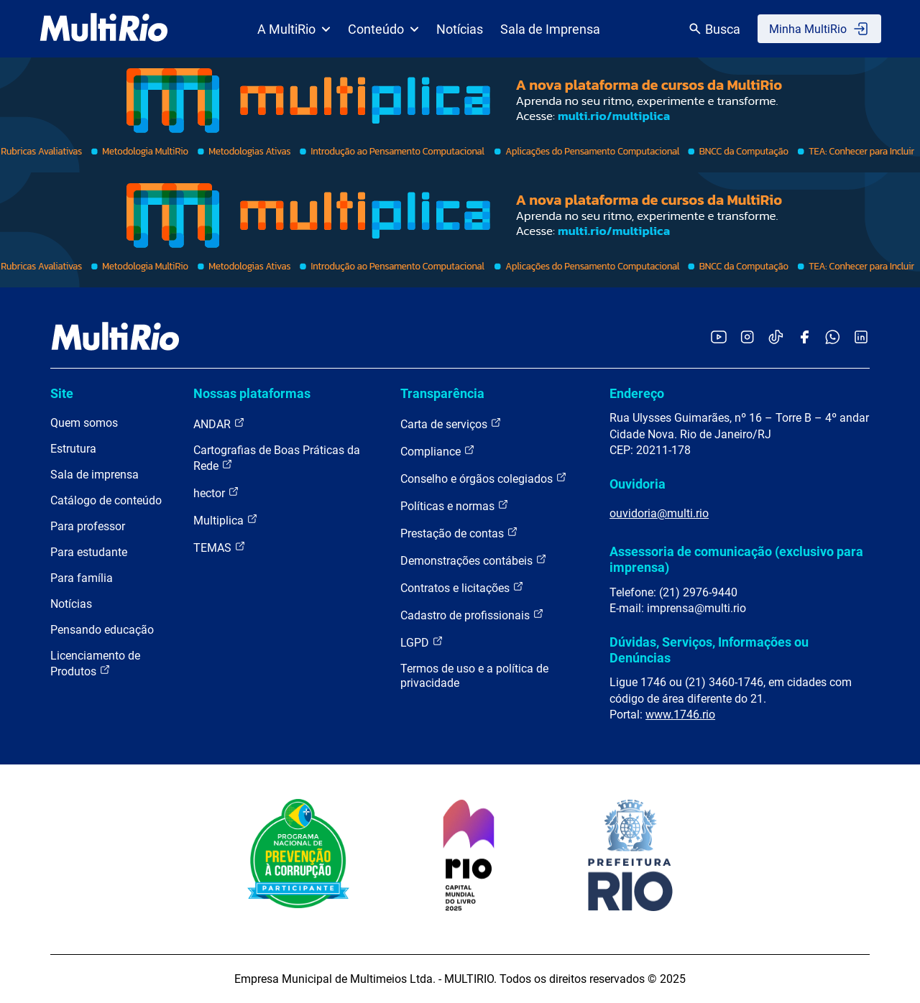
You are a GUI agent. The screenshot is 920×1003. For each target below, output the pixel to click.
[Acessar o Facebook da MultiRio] (804, 338)
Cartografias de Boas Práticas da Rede (276, 458)
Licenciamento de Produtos (95, 663)
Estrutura (73, 449)
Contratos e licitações (462, 587)
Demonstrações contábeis (473, 560)
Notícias (459, 29)
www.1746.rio (680, 714)
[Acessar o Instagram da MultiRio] (747, 338)
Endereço (637, 393)
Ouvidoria (638, 483)
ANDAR (219, 423)
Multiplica (225, 519)
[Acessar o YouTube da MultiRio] (718, 338)
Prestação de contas (459, 532)
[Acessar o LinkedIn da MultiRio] (861, 338)
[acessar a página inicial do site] (104, 29)
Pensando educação (102, 630)
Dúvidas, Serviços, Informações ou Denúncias (709, 649)
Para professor (87, 526)
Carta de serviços (451, 423)
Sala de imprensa (94, 474)
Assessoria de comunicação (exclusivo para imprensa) (736, 559)
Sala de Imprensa (550, 29)
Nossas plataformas (251, 393)
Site (61, 393)
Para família (81, 578)
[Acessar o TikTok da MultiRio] (776, 338)
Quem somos (84, 423)
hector (216, 492)
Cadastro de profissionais (472, 614)
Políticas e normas (454, 505)
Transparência (442, 393)
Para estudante (88, 552)
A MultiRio (294, 29)
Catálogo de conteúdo (106, 500)
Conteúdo (383, 29)
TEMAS (219, 547)
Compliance (437, 450)
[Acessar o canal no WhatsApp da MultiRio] (833, 338)
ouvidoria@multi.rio (659, 513)
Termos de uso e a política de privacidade (474, 676)
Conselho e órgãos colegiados (483, 478)
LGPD (421, 642)
